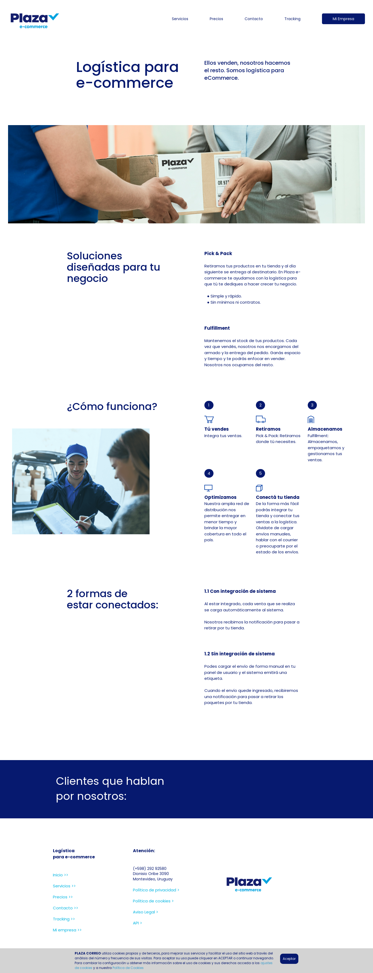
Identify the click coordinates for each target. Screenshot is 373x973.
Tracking (292, 18)
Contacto (254, 18)
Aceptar (289, 958)
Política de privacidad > (156, 890)
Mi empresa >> (67, 930)
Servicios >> (64, 886)
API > (137, 923)
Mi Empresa (343, 18)
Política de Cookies (128, 967)
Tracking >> (64, 919)
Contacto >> (65, 908)
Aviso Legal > (145, 912)
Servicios (180, 18)
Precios (216, 18)
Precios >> (63, 897)
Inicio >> (60, 875)
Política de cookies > (153, 901)
